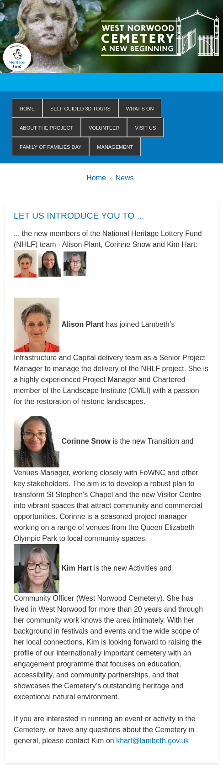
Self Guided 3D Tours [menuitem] (80, 108)
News (125, 178)
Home (96, 178)
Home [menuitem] (27, 108)
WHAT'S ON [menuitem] (140, 108)
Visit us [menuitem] (145, 127)
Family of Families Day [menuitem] (50, 146)
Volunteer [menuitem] (104, 127)
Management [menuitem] (115, 146)
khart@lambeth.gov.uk (152, 740)
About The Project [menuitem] (46, 127)
